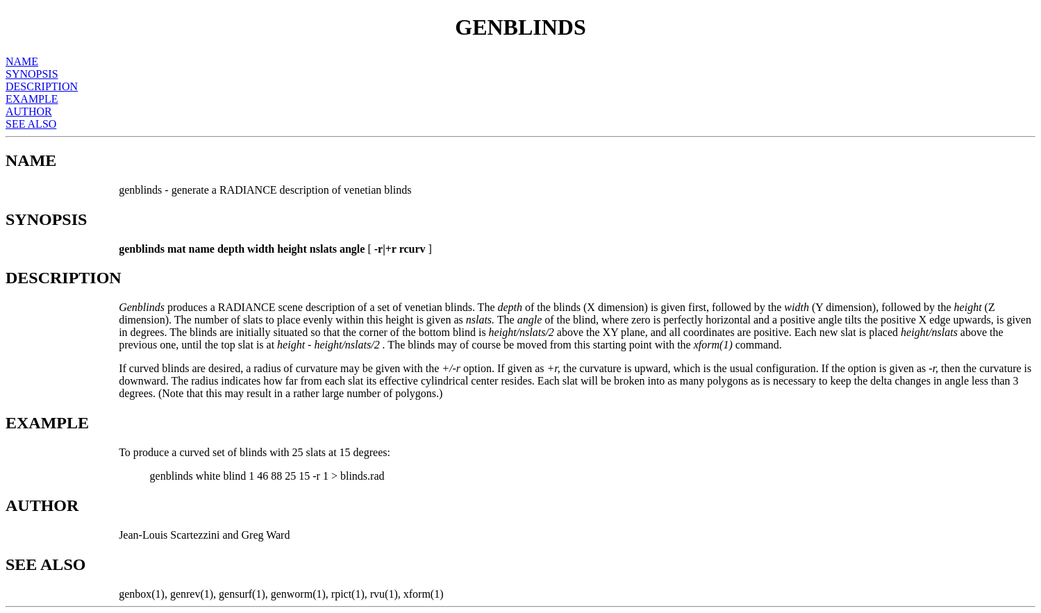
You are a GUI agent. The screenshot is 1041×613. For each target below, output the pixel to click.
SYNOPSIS (32, 74)
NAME (22, 61)
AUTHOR (29, 111)
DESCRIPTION (42, 86)
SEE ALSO (31, 124)
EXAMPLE (32, 99)
